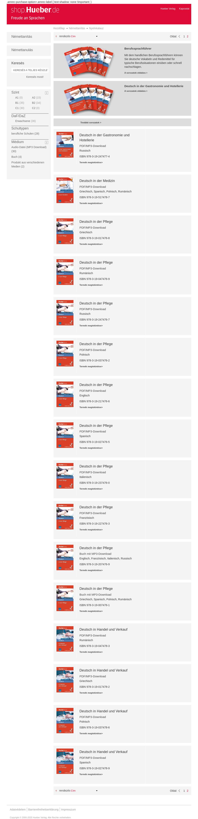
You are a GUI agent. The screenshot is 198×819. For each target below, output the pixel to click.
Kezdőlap (59, 28)
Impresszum (68, 809)
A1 (19, 97)
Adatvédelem (18, 809)
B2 (37, 102)
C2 (36, 108)
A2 (37, 97)
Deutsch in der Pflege (96, 222)
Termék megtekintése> (91, 162)
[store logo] (35, 13)
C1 (20, 108)
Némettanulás (22, 50)
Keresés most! (35, 76)
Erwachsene (26, 121)
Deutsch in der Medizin (97, 181)
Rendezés (64, 36)
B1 (20, 102)
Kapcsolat (184, 8)
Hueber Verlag (167, 8)
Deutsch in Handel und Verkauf (103, 629)
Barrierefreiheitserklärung (43, 809)
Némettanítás (77, 28)
